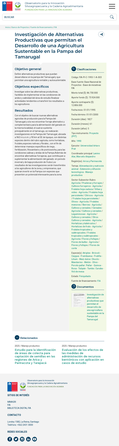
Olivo (95, 262)
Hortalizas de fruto (81, 226)
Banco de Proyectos (20, 27)
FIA (55, 27)
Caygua (75, 256)
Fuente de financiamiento (41, 27)
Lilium (74, 259)
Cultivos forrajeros (81, 186)
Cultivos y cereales (81, 208)
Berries (86, 204)
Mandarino (77, 262)
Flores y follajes (90, 239)
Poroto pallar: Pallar (81, 265)
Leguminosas (78, 214)
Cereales (97, 208)
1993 (78, 141)
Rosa (74, 268)
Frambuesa (86, 256)
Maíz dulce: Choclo (89, 259)
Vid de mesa (77, 271)
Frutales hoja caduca (82, 189)
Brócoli (96, 253)
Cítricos (89, 195)
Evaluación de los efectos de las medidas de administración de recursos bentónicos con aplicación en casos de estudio (83, 356)
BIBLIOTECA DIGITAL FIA (19, 408)
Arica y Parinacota (92, 161)
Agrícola (75, 183)
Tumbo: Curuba (95, 268)
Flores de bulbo (79, 242)
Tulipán (82, 268)
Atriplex (86, 253)
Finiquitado (85, 276)
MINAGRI (11, 402)
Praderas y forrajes (92, 183)
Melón (87, 262)
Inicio (7, 27)
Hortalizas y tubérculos (83, 223)
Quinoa (97, 265)
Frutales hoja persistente (85, 198)
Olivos (74, 201)
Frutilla (97, 256)
